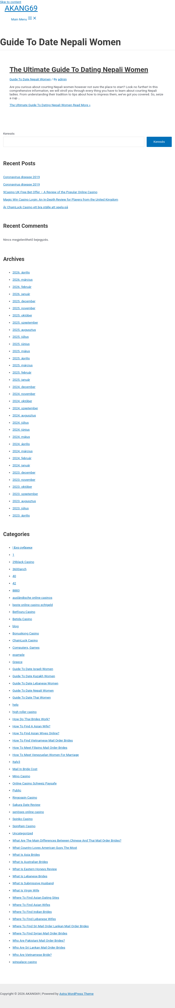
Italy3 (16, 762)
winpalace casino (25, 962)
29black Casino (23, 562)
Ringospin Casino (25, 797)
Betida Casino (22, 619)
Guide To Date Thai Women (32, 697)
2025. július (21, 336)
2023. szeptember (25, 494)
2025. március (23, 365)
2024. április (21, 444)
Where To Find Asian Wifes (31, 905)
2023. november (24, 479)
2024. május (21, 437)
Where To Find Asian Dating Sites (36, 897)
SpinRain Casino (24, 826)
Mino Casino (21, 776)
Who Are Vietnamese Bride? (32, 954)
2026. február (22, 287)
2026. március (23, 279)
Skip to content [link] (10, 2)
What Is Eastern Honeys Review (35, 869)
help (16, 704)
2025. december (24, 301)
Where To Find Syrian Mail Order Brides (40, 933)
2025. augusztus (24, 330)
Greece (18, 662)
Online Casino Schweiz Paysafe (35, 783)
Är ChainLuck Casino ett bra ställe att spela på (35, 207)
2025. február (22, 372)
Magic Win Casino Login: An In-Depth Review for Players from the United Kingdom (60, 199)
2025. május (21, 351)
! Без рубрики (23, 547)
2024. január (21, 465)
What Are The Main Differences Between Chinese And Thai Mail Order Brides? (67, 840)
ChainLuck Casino (25, 640)
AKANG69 (21, 8)
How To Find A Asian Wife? (31, 726)
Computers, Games (26, 647)
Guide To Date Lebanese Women (35, 683)
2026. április (21, 272)
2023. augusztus (24, 501)
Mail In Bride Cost (25, 769)
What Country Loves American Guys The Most (45, 847)
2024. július (21, 422)
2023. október (22, 486)
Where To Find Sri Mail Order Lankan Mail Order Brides (51, 926)
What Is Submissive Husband (33, 883)
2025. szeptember (25, 322)
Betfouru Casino (24, 612)
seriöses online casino (28, 812)
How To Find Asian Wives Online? (36, 733)
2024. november (24, 394)
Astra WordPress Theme (76, 993)
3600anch (19, 569)
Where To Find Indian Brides (32, 912)
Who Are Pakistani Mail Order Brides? (39, 940)
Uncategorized (23, 833)
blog (16, 626)
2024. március (23, 451)
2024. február (22, 458)
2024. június (21, 429)
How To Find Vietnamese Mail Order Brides (43, 740)
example (19, 655)
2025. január (21, 379)
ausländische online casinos (32, 597)
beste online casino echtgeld (33, 605)
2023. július (21, 508)
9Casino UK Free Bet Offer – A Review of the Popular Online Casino (50, 192)
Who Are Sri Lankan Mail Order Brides (39, 947)
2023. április (21, 515)
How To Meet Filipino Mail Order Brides (40, 747)
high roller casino (25, 712)
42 (14, 583)
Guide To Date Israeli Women (33, 669)
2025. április (21, 358)
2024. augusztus (24, 415)
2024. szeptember (25, 408)
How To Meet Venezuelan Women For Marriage (46, 755)
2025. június (21, 344)
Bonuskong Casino (26, 633)
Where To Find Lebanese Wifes (34, 919)
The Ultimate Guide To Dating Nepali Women (79, 69)
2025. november (24, 308)
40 (14, 576)
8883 (16, 590)
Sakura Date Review (26, 804)
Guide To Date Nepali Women (30, 79)
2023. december (24, 472)
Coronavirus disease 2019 (21, 177)
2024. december (24, 387)
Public (17, 790)
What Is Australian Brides (30, 862)
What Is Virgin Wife (26, 890)
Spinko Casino (23, 819)
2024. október (22, 401)
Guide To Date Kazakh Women (34, 676)
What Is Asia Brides (26, 854)
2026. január (21, 294)
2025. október (22, 315)
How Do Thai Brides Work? (31, 719)
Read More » (50, 105)
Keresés (9, 133)
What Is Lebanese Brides (30, 876)
